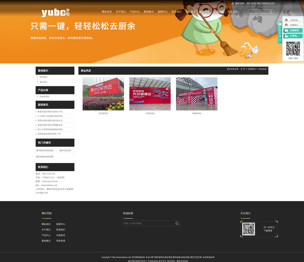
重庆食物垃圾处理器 (44, 157)
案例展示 (149, 11)
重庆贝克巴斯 (65, 150)
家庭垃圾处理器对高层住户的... (51, 112)
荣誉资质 (205, 11)
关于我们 (121, 11)
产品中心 (135, 11)
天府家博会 (150, 113)
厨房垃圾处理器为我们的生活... (51, 120)
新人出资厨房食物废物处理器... (51, 129)
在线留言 (191, 11)
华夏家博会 (197, 113)
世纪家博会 (103, 113)
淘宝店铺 (233, 11)
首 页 (243, 69)
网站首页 (107, 11)
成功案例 (43, 77)
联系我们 (177, 11)
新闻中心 (163, 11)
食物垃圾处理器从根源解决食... (51, 125)
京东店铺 (219, 11)
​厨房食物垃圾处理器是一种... (50, 134)
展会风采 (43, 82)
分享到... (294, 36)
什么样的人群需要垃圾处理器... (51, 116)
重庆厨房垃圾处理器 (44, 150)
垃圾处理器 (44, 96)
